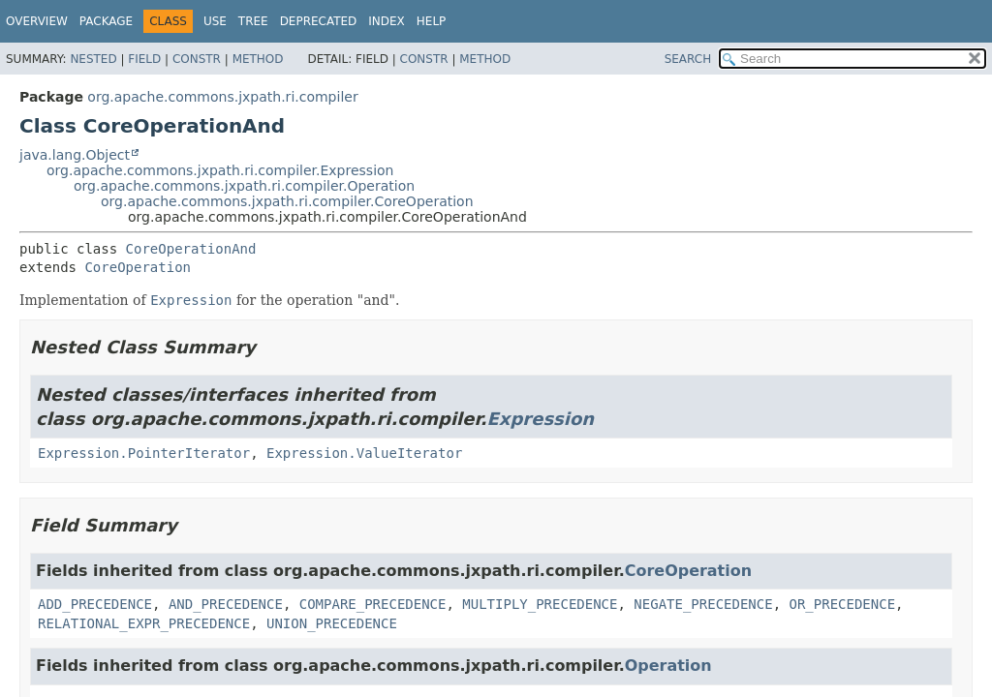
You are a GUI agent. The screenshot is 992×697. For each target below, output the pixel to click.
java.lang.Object (74, 155)
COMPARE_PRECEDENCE (373, 604)
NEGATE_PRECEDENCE (703, 604)
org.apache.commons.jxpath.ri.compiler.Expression (219, 170)
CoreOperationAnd (191, 249)
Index (386, 21)
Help (432, 21)
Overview (37, 21)
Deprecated (318, 21)
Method (258, 59)
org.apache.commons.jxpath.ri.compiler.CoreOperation (287, 201)
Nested (93, 59)
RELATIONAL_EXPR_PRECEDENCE (144, 623)
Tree (253, 21)
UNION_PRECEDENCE (331, 623)
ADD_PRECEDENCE (95, 604)
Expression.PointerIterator (144, 453)
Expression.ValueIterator (364, 453)
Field (144, 59)
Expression (541, 419)
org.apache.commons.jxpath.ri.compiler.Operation (244, 186)
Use (215, 21)
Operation (668, 665)
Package (106, 21)
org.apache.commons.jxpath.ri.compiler (222, 97)
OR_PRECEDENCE (843, 604)
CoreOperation (137, 267)
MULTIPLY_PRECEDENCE (539, 604)
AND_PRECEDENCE (226, 604)
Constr (196, 59)
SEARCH (688, 59)
